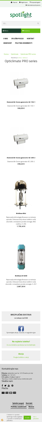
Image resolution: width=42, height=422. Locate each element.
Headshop (7, 43)
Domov (6, 54)
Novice (31, 406)
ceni (20, 58)
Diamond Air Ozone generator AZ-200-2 (21, 157)
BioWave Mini (21, 213)
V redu (27, 417)
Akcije (21, 353)
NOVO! (22, 293)
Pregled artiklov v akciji (21, 357)
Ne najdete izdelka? (21, 341)
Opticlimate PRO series (28, 54)
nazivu (25, 58)
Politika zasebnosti (23, 43)
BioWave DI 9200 (21, 276)
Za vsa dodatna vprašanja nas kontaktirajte (21, 345)
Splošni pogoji (17, 38)
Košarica (26, 31)
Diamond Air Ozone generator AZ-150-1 (21, 102)
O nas (5, 38)
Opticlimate (14, 54)
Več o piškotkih (36, 418)
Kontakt (30, 38)
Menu (5, 31)
